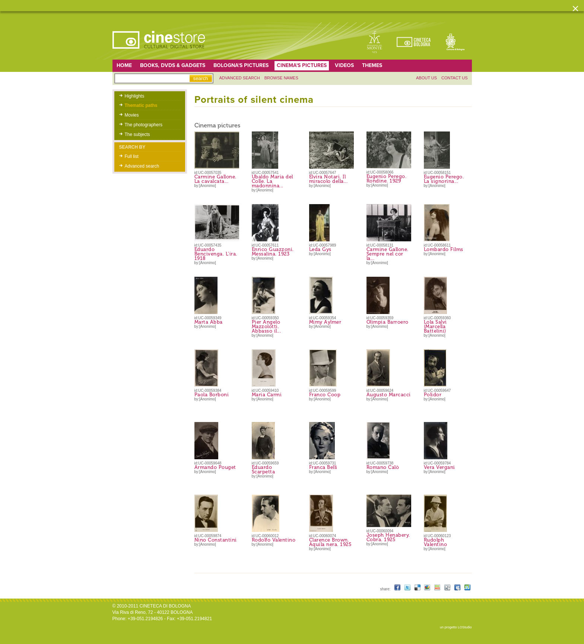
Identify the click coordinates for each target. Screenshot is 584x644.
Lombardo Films (443, 249)
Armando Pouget (215, 467)
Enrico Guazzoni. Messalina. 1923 (273, 252)
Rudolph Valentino (435, 542)
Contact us (454, 78)
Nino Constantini (215, 540)
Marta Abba (208, 322)
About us (426, 78)
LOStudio (465, 627)
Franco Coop (325, 394)
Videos (344, 65)
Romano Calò (382, 467)
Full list (132, 156)
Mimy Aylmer (325, 322)
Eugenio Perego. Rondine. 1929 (386, 179)
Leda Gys (320, 249)
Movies (132, 115)
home (124, 65)
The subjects (137, 134)
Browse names (281, 78)
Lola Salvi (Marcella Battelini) (435, 326)
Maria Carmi (267, 394)
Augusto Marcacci (388, 394)
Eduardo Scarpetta (263, 469)
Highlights (135, 96)
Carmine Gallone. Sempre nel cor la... (387, 254)
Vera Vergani (439, 467)
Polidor (433, 394)
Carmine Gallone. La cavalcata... (215, 179)
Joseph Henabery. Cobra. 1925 (388, 537)
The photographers (143, 124)
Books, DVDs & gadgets (172, 65)
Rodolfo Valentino (274, 540)
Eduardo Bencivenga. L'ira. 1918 (215, 254)
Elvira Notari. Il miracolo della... (328, 179)
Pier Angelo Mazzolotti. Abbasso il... (266, 326)
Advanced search (239, 78)
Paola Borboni (211, 394)
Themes (372, 65)
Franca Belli (323, 467)
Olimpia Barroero (387, 322)
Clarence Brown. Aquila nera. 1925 (330, 542)
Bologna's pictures (241, 65)
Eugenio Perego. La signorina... (444, 179)
